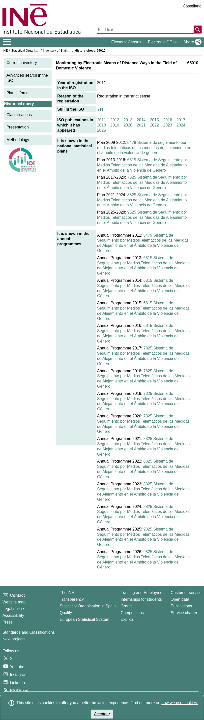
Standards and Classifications (28, 632)
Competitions (132, 613)
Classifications (19, 115)
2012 (114, 120)
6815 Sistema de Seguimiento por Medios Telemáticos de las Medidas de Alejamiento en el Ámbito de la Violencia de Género (142, 165)
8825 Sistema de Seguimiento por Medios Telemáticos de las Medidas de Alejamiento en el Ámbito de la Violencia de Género (142, 200)
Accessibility (13, 615)
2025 (101, 130)
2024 (180, 125)
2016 (167, 120)
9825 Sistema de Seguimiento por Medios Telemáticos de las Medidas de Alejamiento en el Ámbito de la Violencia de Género (142, 217)
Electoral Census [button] (126, 42)
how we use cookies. (179, 703)
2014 (141, 120)
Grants (127, 606)
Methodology (17, 140)
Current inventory (21, 63)
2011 (101, 120)
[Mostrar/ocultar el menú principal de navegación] (7, 42)
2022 (154, 125)
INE (5, 50)
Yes (100, 109)
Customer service (186, 593)
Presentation (17, 127)
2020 (127, 125)
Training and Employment (143, 593)
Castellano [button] (192, 6)
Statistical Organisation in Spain (33, 50)
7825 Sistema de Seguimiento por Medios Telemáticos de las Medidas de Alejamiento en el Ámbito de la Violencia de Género (142, 182)
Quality (66, 613)
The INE (67, 593)
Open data (180, 599)
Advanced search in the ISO (27, 78)
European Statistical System (84, 619)
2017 (180, 120)
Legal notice (13, 609)
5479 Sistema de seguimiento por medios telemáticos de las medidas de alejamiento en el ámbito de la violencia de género (144, 147)
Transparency (72, 599)
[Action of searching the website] (198, 29)
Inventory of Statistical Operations (66, 50)
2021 (141, 125)
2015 (154, 120)
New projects (13, 639)
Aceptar (102, 714)
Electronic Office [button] (162, 42)
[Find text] (145, 30)
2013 (127, 120)
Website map (14, 602)
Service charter (184, 613)
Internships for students (141, 599)
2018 (101, 125)
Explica (127, 619)
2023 (167, 125)
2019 (114, 125)
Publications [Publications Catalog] (181, 606)
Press (7, 622)
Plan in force (17, 93)
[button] (191, 42)
